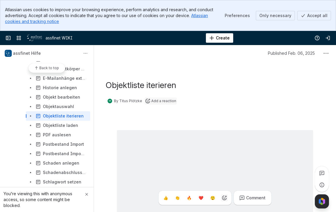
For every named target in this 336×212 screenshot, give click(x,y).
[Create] (219, 38)
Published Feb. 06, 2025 (291, 53)
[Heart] (201, 198)
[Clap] (177, 198)
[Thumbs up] (165, 198)
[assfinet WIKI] (34, 38)
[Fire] (189, 198)
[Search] (153, 38)
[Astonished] (212, 198)
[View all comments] (322, 173)
